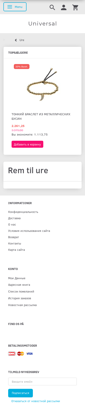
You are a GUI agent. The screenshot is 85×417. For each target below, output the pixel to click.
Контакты (14, 243)
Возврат (13, 237)
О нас (12, 224)
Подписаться (20, 393)
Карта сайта (16, 249)
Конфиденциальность (23, 212)
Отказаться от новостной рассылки (35, 401)
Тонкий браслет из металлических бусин (41, 116)
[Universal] (42, 23)
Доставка (14, 218)
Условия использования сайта (29, 231)
